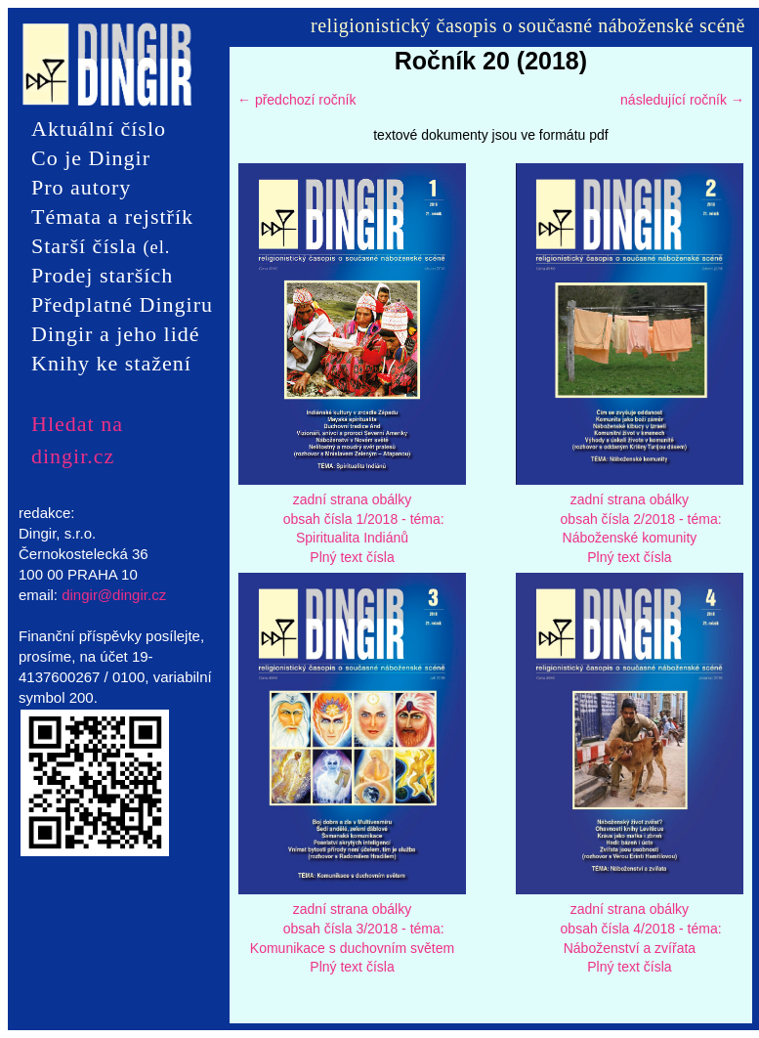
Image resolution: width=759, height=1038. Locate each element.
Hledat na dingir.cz (77, 424)
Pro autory (81, 187)
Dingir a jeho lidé (115, 334)
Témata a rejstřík (112, 216)
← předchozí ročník (296, 100)
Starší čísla (100, 247)
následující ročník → (682, 100)
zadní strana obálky (352, 499)
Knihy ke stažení (111, 363)
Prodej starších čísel (102, 276)
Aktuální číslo (98, 128)
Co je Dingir (90, 158)
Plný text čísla (352, 557)
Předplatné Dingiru (122, 304)
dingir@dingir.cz (114, 594)
